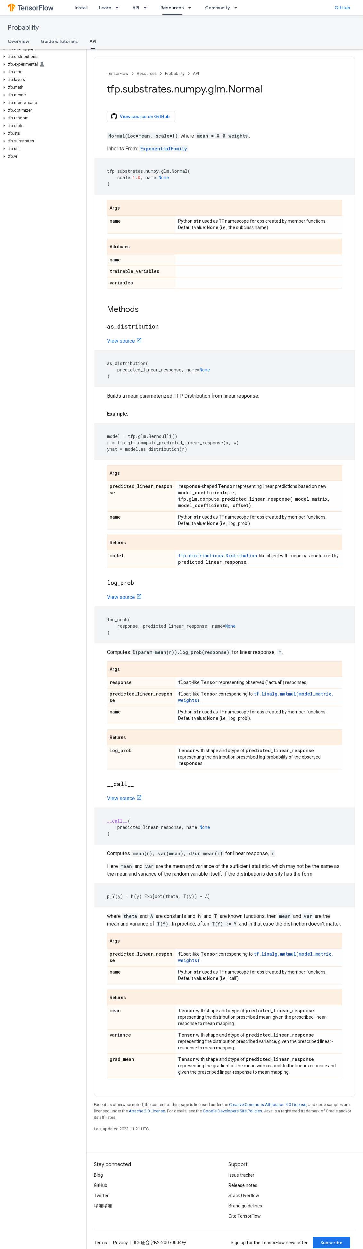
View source (121, 341)
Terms (100, 1242)
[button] (42, 49)
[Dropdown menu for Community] (237, 7)
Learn (105, 8)
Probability (23, 28)
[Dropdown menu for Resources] (191, 7)
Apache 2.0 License (147, 1111)
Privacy (120, 1242)
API (135, 8)
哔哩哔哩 (103, 1205)
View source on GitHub (140, 116)
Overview (18, 41)
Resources (147, 73)
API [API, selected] (92, 41)
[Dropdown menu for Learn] (119, 7)
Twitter (101, 1195)
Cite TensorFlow (244, 1216)
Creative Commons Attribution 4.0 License (267, 1104)
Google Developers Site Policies (232, 1111)
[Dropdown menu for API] (147, 7)
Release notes (242, 1185)
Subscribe (331, 1242)
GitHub (342, 8)
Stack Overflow (243, 1195)
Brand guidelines (245, 1205)
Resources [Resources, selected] (172, 8)
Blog (98, 1175)
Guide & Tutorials (59, 41)
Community (217, 8)
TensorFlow (117, 73)
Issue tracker (241, 1175)
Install (81, 8)
